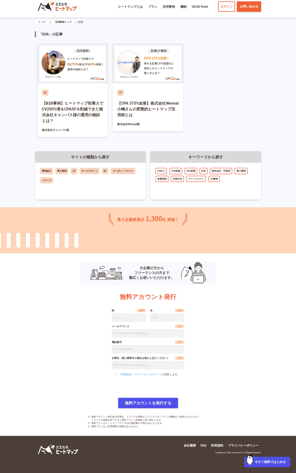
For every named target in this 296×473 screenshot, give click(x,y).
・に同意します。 (150, 374)
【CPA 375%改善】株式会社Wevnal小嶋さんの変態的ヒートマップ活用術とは (147, 109)
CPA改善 (190, 171)
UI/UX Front (200, 7)
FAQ (203, 445)
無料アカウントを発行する (148, 403)
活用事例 (169, 7)
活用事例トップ (63, 22)
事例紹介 (46, 171)
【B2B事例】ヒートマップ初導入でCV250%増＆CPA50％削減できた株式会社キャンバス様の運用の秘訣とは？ (72, 112)
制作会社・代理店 (221, 171)
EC (105, 171)
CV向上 (161, 171)
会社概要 (190, 445)
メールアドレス (120, 326)
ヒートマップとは (130, 7)
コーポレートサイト (123, 171)
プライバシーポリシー (147, 374)
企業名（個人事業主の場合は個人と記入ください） (141, 358)
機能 (183, 7)
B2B (203, 171)
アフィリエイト (196, 179)
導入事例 (62, 171)
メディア (46, 180)
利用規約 (126, 374)
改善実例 (162, 179)
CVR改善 (175, 171)
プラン (152, 7)
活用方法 (177, 179)
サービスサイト (89, 171)
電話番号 (117, 342)
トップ (41, 22)
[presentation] (148, 387)
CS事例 (214, 179)
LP (45, 92)
